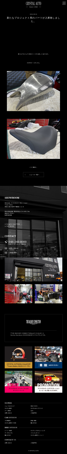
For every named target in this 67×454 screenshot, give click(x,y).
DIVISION (11, 417)
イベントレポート (35, 433)
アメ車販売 (8, 420)
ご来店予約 (13, 252)
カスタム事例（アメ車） (10, 423)
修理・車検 (33, 420)
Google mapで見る (13, 224)
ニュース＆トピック (10, 406)
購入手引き (34, 423)
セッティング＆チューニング (38, 430)
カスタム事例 (8, 408)
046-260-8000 (18, 242)
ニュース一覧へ (34, 175)
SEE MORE (10, 226)
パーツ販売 (8, 410)
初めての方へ (34, 406)
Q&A (32, 410)
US (10, 440)
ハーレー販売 (8, 430)
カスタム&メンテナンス (37, 408)
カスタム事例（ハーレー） (37, 435)
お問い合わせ (13, 248)
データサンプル (9, 433)
